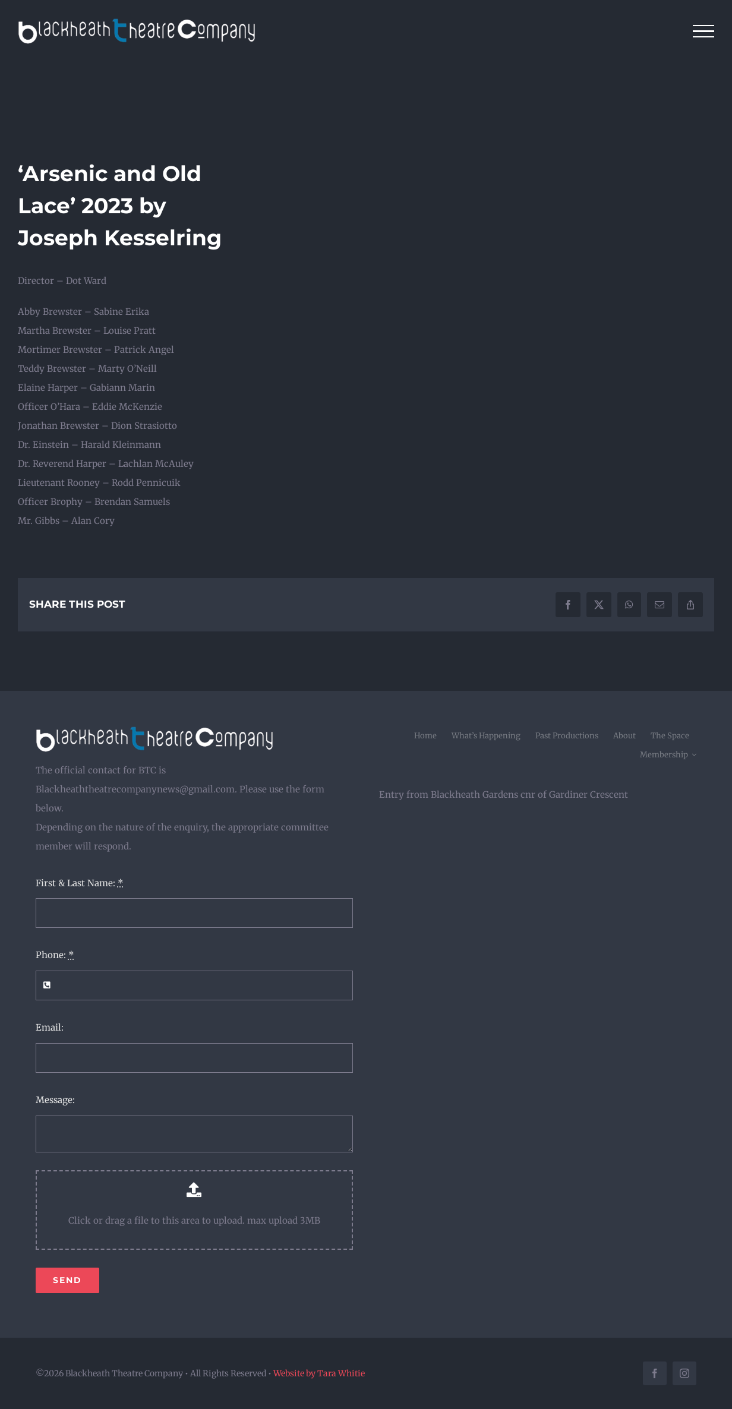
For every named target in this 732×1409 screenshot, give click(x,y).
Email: (50, 1027)
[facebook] (655, 1373)
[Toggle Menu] (704, 31)
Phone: (55, 955)
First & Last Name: (80, 883)
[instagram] (684, 1373)
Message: (55, 1099)
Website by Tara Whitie (319, 1373)
